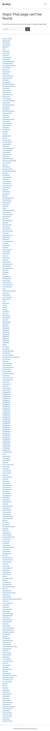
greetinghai (6, 710)
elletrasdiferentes (8, 198)
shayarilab (5, 698)
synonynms (6, 524)
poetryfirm (5, 605)
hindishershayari (7, 63)
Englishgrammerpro (8, 706)
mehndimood (6, 591)
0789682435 (6, 396)
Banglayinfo (6, 41)
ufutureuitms (6, 493)
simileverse (6, 491)
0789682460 (6, 446)
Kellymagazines (7, 619)
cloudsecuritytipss (8, 373)
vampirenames (7, 715)
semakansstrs (6, 574)
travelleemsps (6, 514)
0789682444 (6, 415)
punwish (5, 671)
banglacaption (7, 57)
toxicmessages (7, 712)
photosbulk (6, 107)
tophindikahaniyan (8, 111)
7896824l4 (5, 342)
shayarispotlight (7, 506)
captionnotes (6, 90)
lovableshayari (7, 365)
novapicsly (5, 382)
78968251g (5, 332)
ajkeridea (5, 270)
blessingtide (6, 390)
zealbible (5, 223)
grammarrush (6, 229)
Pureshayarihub (7, 708)
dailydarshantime (8, 677)
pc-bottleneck (6, 659)
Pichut (4, 454)
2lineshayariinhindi (8, 526)
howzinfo (5, 479)
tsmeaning (5, 522)
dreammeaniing (7, 578)
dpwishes (5, 260)
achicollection (6, 471)
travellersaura (6, 495)
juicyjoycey (5, 481)
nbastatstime (6, 704)
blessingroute (6, 202)
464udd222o (6, 316)
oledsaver (5, 361)
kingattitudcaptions (8, 84)
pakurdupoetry (7, 113)
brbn (3, 49)
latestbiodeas (6, 673)
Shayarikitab (6, 152)
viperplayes (6, 227)
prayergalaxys (6, 562)
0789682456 (6, 438)
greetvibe (5, 243)
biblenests (5, 531)
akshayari (5, 475)
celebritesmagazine (8, 210)
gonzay (4, 576)
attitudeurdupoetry (8, 105)
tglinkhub (5, 47)
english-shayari (7, 38)
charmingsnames (8, 464)
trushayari (5, 233)
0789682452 (6, 429)
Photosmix (5, 146)
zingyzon (5, 462)
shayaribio (5, 607)
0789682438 (6, 402)
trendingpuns (6, 572)
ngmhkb (5, 320)
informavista (6, 191)
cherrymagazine (7, 603)
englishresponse (7, 518)
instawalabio (6, 276)
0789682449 (6, 423)
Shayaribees (6, 167)
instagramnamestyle (9, 593)
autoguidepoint (7, 568)
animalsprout (6, 181)
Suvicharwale (6, 163)
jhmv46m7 (5, 324)
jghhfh (4, 344)
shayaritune (6, 617)
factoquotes (6, 245)
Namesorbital (6, 655)
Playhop (5, 588)
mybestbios (6, 466)
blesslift (4, 196)
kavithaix (5, 247)
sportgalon (5, 690)
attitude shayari (7, 721)
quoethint (5, 314)
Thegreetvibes (6, 177)
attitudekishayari (7, 516)
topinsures (5, 70)
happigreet (5, 88)
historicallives (6, 144)
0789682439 (6, 404)
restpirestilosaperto (8, 61)
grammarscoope (7, 378)
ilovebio (4, 309)
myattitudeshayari (8, 351)
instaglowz (5, 543)
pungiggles (6, 458)
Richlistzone (6, 96)
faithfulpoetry (6, 278)
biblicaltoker (6, 611)
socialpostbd (6, 67)
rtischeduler (6, 665)
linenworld (5, 127)
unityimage (6, 692)
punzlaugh (5, 566)
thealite (4, 580)
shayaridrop (6, 460)
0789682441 (6, 409)
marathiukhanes (7, 241)
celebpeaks (6, 696)
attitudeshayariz (7, 264)
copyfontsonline (7, 559)
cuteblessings (6, 154)
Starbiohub (6, 376)
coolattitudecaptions (9, 65)
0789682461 (6, 448)
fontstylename (7, 287)
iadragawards (6, 136)
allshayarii (5, 80)
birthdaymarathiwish (9, 291)
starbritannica (6, 125)
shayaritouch (6, 359)
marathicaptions (7, 285)
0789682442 (6, 411)
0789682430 (6, 406)
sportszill (5, 688)
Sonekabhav (6, 43)
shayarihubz (6, 545)
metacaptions (6, 551)
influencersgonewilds (9, 161)
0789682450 (6, 425)
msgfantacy (6, 254)
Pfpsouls (5, 684)
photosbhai (6, 109)
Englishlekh (6, 175)
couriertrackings (7, 76)
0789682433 (6, 392)
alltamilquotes (7, 502)
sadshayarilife (6, 597)
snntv (4, 301)
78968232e (5, 328)
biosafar (5, 636)
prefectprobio (6, 92)
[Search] (27, 29)
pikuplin (5, 520)
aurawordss (6, 541)
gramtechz (5, 601)
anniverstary (6, 626)
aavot (4, 289)
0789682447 (6, 419)
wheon (4, 274)
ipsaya (4, 208)
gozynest (5, 189)
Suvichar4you (6, 487)
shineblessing (6, 98)
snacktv (4, 134)
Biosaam (5, 173)
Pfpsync (4, 686)
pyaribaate (5, 349)
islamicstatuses (7, 78)
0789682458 (6, 442)
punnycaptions (7, 669)
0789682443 (6, 413)
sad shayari (6, 719)
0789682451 (6, 427)
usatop (4, 305)
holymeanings (6, 369)
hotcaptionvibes (7, 214)
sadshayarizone (7, 235)
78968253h (5, 334)
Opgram (5, 165)
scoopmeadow (7, 535)
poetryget (5, 650)
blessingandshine (8, 547)
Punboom (5, 386)
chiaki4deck (6, 497)
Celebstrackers (7, 694)
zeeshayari (5, 469)
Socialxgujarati (7, 249)
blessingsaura (6, 553)
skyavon (5, 555)
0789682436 (6, 398)
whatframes (6, 129)
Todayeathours (7, 584)
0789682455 (6, 435)
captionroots (6, 456)
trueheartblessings (8, 537)
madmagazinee (7, 477)
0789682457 (6, 440)
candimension (6, 648)
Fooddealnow (6, 582)
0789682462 (6, 450)
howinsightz (6, 508)
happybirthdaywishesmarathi (11, 599)
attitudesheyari (7, 489)
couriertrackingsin (8, 628)
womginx (5, 663)
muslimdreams (7, 682)
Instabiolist (5, 194)
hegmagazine (6, 512)
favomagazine (6, 510)
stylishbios (5, 239)
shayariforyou (6, 644)
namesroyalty (6, 653)
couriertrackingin (7, 355)
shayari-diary (6, 700)
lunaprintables (7, 371)
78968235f (5, 330)
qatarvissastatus (7, 702)
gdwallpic (5, 529)
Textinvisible (6, 251)
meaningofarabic (7, 613)
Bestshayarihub (7, 169)
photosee (5, 624)
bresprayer (5, 204)
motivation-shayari (8, 632)
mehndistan (6, 500)
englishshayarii (7, 363)
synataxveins (6, 183)
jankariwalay (6, 121)
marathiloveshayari (8, 101)
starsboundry (6, 140)
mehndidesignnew (8, 148)
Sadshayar (5, 156)
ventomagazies (7, 142)
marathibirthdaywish (9, 171)
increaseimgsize (7, 679)
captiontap (5, 570)
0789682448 (6, 421)
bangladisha (6, 59)
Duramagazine (7, 622)
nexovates (5, 667)
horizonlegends (7, 123)
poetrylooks (6, 483)
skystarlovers (6, 539)
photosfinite (6, 45)
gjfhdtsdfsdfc (6, 322)
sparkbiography (7, 220)
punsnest (5, 564)
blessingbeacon (7, 380)
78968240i (5, 336)
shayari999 (5, 53)
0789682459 (6, 444)
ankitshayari (6, 638)
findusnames (6, 642)
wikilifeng (5, 74)
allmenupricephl (7, 615)
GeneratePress (33, 728)
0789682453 (6, 431)
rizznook (5, 504)
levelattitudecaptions (9, 86)
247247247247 (7, 452)
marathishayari (7, 557)
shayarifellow (6, 266)
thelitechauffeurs (7, 268)
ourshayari (5, 347)
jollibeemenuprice (8, 630)
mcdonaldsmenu (7, 640)
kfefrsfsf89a (6, 318)
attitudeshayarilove (8, 119)
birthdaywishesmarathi (9, 646)
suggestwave (6, 533)
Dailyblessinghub (7, 158)
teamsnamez (6, 212)
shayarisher (6, 258)
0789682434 (6, 394)
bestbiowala (6, 237)
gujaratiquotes (7, 282)
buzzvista (5, 206)
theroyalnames (7, 185)
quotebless (5, 311)
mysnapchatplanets (8, 586)
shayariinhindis (7, 609)
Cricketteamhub (7, 661)
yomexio (5, 256)
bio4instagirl (6, 280)
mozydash (5, 55)
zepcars (4, 138)
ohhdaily (5, 132)
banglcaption (6, 262)
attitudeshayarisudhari (9, 675)
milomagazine (6, 225)
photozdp (5, 272)
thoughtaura (6, 353)
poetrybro (5, 218)
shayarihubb (6, 299)
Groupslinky (6, 595)
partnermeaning (7, 231)
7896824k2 (5, 340)
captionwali (6, 117)
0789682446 (6, 417)
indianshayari (6, 200)
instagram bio (6, 717)
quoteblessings (7, 150)
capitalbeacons (7, 485)
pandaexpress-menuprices (10, 357)
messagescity (6, 384)
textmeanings (6, 388)
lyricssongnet (6, 473)
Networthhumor (7, 94)
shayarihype (6, 187)
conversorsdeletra (8, 367)
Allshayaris (5, 179)
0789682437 (6, 400)
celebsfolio (5, 657)
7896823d (5, 326)
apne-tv (4, 307)
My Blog (6, 4)
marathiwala (6, 634)
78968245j (5, 338)
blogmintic (5, 303)
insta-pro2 (5, 293)
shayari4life (6, 103)
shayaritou (5, 115)
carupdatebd (6, 82)
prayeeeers (6, 549)
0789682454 (6, 433)
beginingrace (6, 216)
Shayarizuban (6, 72)
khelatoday (5, 51)
